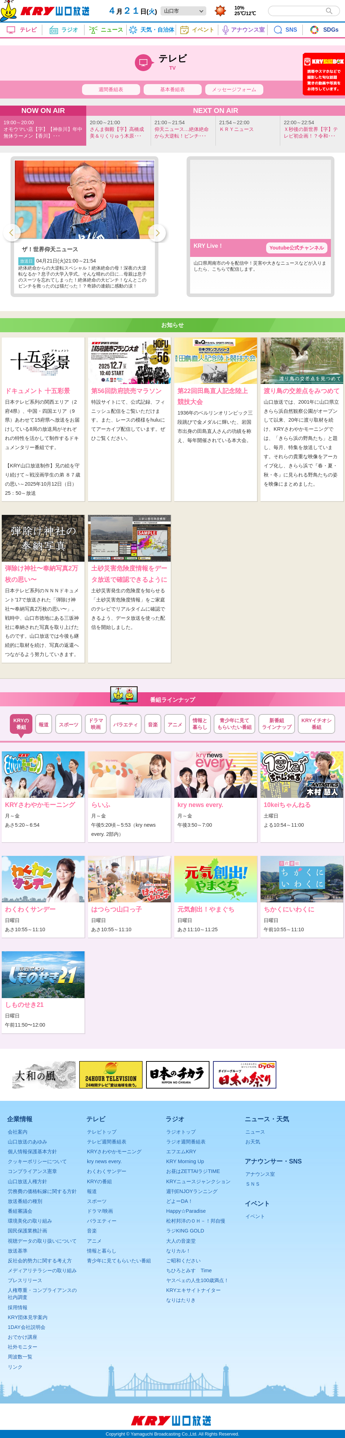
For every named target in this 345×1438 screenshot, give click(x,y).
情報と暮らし (102, 1251)
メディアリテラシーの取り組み (42, 1270)
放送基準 (17, 1251)
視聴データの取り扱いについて (42, 1241)
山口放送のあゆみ (27, 1141)
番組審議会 (20, 1211)
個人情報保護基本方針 (32, 1151)
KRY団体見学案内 (28, 1317)
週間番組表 (111, 89)
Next (157, 232)
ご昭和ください (183, 1260)
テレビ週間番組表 (106, 1141)
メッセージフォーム (234, 89)
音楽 (92, 1231)
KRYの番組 (99, 1181)
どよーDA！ (179, 1201)
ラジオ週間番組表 (186, 1141)
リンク (15, 1367)
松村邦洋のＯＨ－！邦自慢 (195, 1221)
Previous (12, 232)
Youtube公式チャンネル (297, 248)
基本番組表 (172, 89)
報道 (92, 1191)
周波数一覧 (20, 1357)
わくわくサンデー (106, 1171)
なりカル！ (178, 1251)
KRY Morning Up (185, 1161)
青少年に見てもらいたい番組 (119, 1260)
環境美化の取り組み (30, 1221)
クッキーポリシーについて (37, 1161)
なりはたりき (181, 1300)
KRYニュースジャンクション (198, 1181)
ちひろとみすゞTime (189, 1270)
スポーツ (97, 1201)
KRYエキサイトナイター (193, 1290)
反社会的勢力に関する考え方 (40, 1260)
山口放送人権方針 (27, 1181)
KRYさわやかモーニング (114, 1151)
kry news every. (104, 1161)
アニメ (94, 1241)
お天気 (252, 1141)
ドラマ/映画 (100, 1211)
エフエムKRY (181, 1151)
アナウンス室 (260, 1174)
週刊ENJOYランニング (192, 1191)
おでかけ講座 (22, 1337)
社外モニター (22, 1347)
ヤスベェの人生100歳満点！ (197, 1280)
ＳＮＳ (252, 1184)
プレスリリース (25, 1280)
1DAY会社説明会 (26, 1327)
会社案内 (17, 1132)
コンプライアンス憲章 (32, 1171)
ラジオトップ (181, 1132)
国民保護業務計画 (27, 1231)
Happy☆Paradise (186, 1211)
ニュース (255, 1132)
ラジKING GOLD (185, 1231)
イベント (255, 1216)
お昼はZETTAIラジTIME (193, 1171)
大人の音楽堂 (181, 1241)
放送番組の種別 (25, 1201)
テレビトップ (102, 1132)
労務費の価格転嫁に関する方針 (42, 1191)
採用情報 (17, 1307)
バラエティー (102, 1221)
